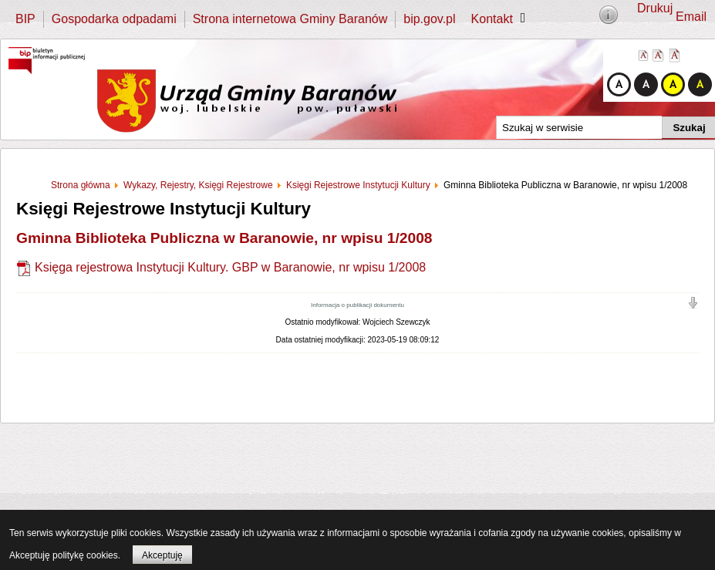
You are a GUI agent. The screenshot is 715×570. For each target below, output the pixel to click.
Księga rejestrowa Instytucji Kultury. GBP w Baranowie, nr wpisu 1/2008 (230, 267)
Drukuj (655, 8)
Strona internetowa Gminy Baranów (290, 18)
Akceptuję (162, 555)
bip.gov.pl (429, 18)
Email (691, 16)
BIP (25, 18)
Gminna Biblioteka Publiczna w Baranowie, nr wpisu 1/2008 (224, 238)
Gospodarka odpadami (114, 18)
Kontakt (492, 18)
